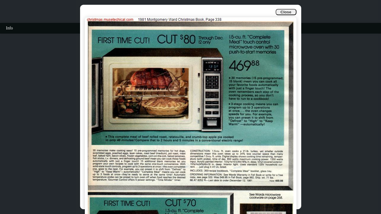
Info (9, 28)
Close (285, 12)
